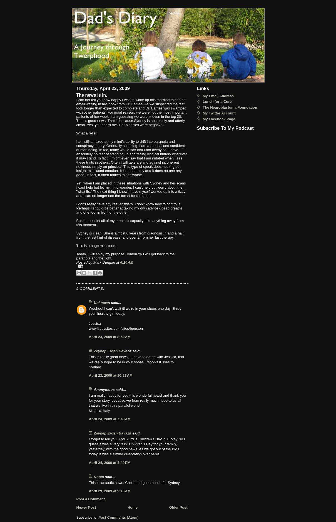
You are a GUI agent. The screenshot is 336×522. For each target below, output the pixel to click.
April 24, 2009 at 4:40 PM (110, 463)
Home (133, 507)
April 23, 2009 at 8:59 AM (110, 337)
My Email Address (218, 96)
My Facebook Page (219, 119)
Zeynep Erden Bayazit (112, 351)
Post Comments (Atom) (118, 517)
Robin (99, 477)
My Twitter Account (219, 113)
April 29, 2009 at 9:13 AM (110, 491)
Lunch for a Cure (217, 101)
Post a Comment (90, 499)
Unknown (102, 303)
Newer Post (86, 507)
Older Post (178, 507)
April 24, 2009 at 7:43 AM (110, 419)
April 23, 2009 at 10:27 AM (111, 375)
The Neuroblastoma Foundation (230, 107)
